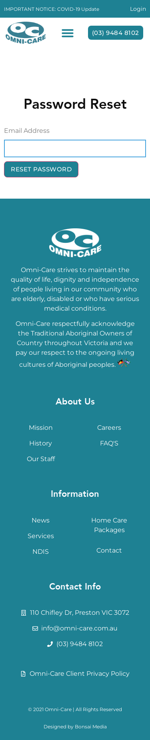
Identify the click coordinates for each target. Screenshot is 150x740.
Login (138, 8)
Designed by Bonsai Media (75, 727)
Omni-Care (58, 709)
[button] (67, 33)
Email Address (27, 131)
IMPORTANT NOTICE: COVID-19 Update (51, 9)
